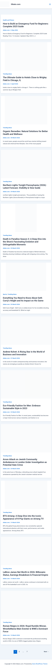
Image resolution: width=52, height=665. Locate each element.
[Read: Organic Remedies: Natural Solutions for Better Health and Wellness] (26, 110)
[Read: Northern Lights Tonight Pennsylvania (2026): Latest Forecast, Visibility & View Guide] (26, 164)
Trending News (7, 74)
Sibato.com (16, 4)
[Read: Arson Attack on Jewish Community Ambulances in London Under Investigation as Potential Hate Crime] (26, 438)
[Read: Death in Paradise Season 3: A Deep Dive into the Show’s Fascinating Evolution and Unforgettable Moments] (26, 218)
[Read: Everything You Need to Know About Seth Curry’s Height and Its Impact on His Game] (26, 277)
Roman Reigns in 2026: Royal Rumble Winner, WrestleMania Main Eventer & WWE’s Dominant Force (25, 629)
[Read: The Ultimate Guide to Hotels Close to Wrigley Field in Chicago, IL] (26, 56)
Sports (5, 294)
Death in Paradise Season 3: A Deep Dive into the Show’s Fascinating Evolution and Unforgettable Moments (24, 242)
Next (46, 651)
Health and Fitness (8, 20)
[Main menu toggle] (50, 4)
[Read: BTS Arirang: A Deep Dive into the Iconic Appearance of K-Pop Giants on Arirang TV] (26, 495)
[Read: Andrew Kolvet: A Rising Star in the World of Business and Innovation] (26, 330)
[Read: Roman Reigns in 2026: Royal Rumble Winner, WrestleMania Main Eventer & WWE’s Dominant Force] (26, 605)
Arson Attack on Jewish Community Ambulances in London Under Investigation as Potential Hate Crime (25, 462)
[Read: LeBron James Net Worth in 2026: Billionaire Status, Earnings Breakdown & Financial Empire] (26, 551)
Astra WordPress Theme (39, 664)
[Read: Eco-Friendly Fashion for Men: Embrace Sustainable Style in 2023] (26, 384)
